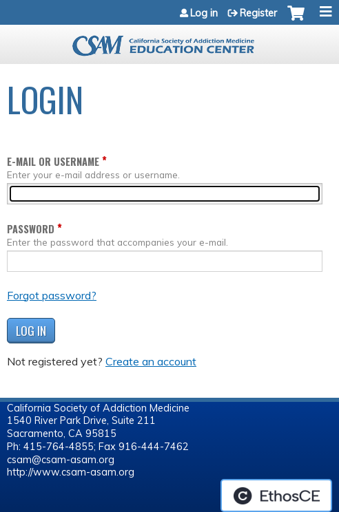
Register (258, 13)
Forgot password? (51, 295)
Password (30, 229)
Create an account (150, 361)
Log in (204, 13)
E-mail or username (53, 161)
